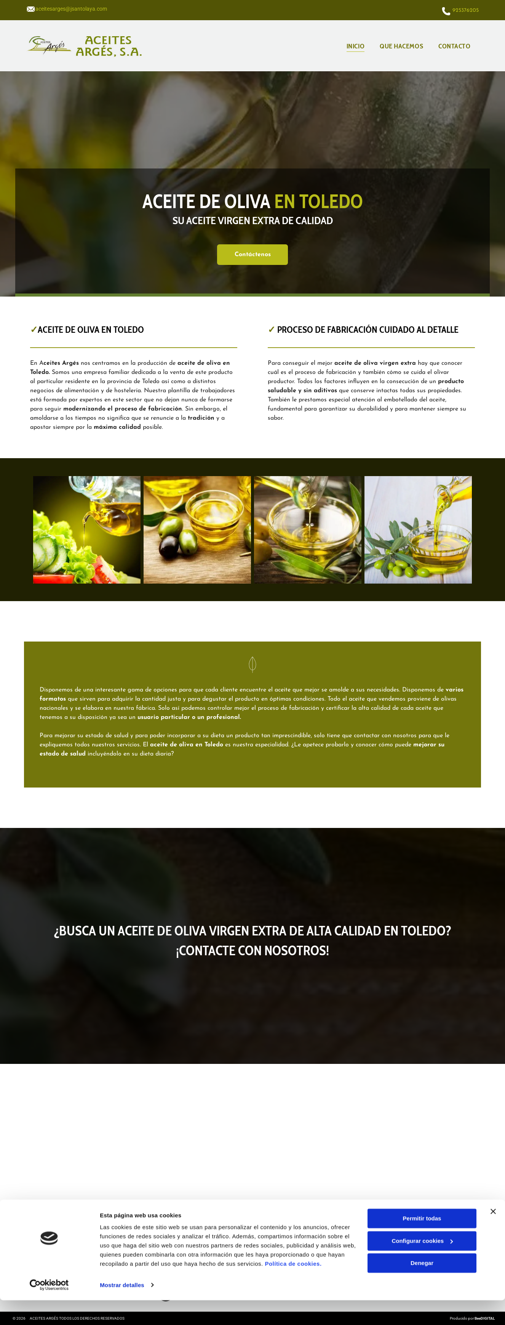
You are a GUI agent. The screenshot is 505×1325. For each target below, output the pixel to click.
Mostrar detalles (122, 1310)
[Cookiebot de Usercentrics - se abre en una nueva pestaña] (49, 1310)
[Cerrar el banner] (493, 1236)
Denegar (422, 1288)
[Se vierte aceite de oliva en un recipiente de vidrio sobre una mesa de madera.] (307, 530)
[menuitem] (355, 46)
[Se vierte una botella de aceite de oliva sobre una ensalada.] (87, 530)
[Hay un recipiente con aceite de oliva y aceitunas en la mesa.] (197, 530)
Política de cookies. (293, 1289)
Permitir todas (422, 1243)
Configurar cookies (422, 1265)
